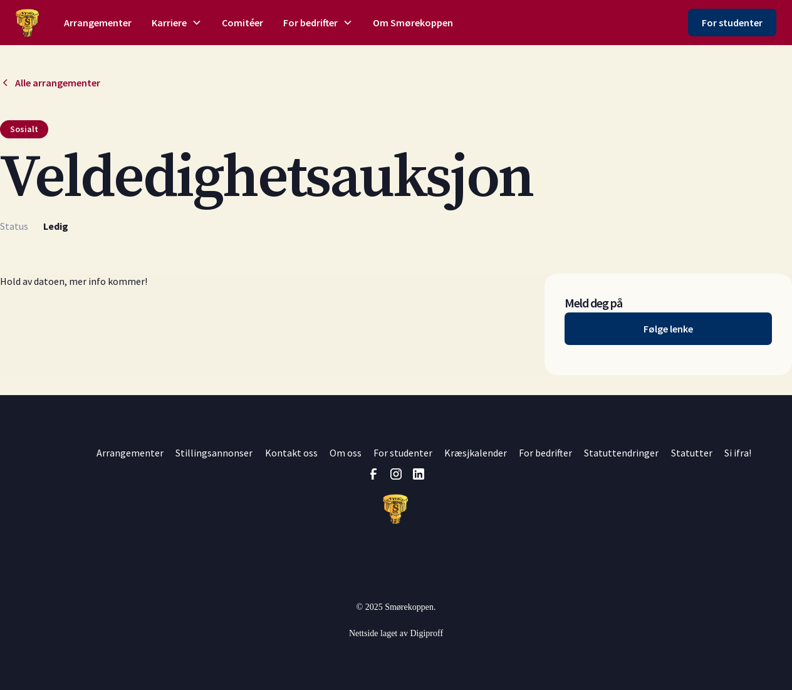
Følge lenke (668, 328)
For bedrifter (545, 453)
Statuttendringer (621, 453)
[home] (27, 23)
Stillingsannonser (214, 453)
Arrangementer (98, 22)
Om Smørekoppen (413, 22)
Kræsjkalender (475, 453)
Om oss (346, 453)
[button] (177, 22)
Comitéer (242, 22)
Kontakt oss (291, 453)
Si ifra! (737, 453)
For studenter (732, 22)
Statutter (691, 453)
